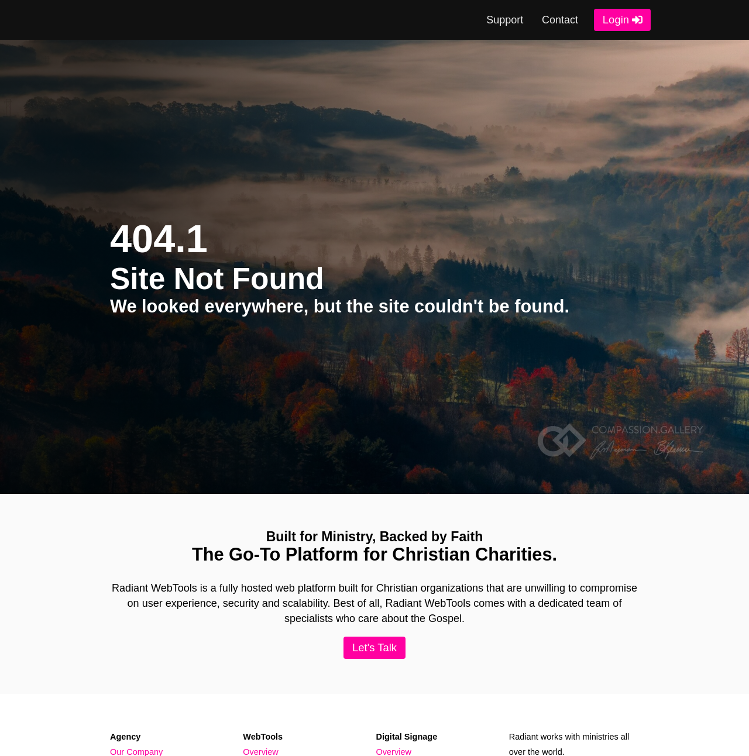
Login (616, 19)
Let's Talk (374, 647)
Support (504, 20)
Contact (560, 20)
